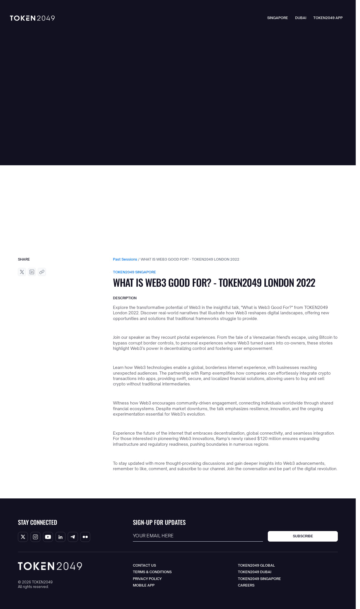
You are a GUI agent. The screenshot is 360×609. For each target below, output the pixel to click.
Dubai (300, 18)
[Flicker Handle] (85, 537)
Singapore (277, 18)
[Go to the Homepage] (32, 18)
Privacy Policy (147, 579)
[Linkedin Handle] (60, 537)
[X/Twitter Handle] (23, 537)
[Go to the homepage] (50, 566)
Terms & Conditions (152, 572)
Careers (246, 585)
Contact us (144, 565)
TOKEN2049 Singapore (259, 579)
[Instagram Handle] (35, 537)
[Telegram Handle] (73, 537)
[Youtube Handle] (48, 537)
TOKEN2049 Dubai (254, 572)
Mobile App (144, 585)
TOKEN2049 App (328, 18)
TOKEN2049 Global (256, 565)
